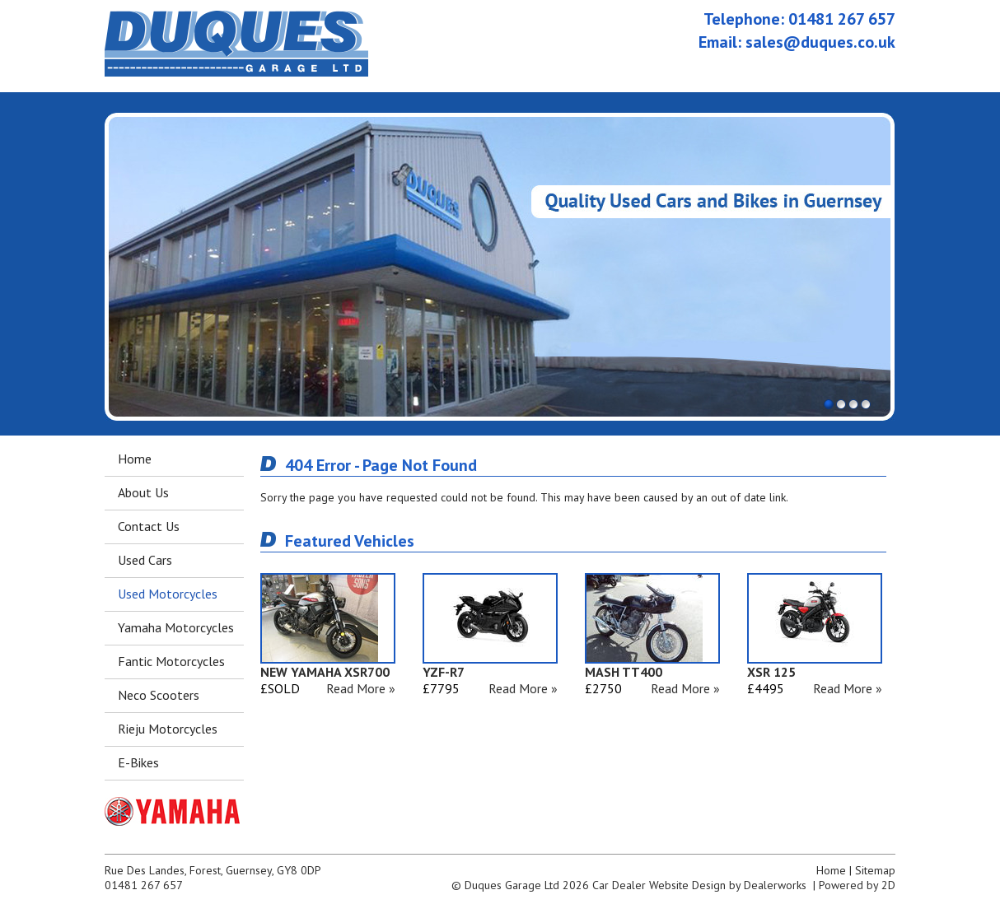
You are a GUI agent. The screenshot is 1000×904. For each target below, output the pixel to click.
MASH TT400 (623, 672)
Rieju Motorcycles (167, 728)
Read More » (360, 688)
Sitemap (875, 870)
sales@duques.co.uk (820, 42)
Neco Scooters (158, 695)
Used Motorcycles (167, 593)
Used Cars (145, 560)
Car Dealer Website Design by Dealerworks (699, 885)
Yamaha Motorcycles (176, 627)
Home (135, 458)
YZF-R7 (444, 672)
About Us (143, 492)
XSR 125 (771, 672)
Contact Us (149, 526)
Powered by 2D (857, 885)
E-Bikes (138, 762)
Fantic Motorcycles (171, 661)
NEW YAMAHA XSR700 (325, 672)
